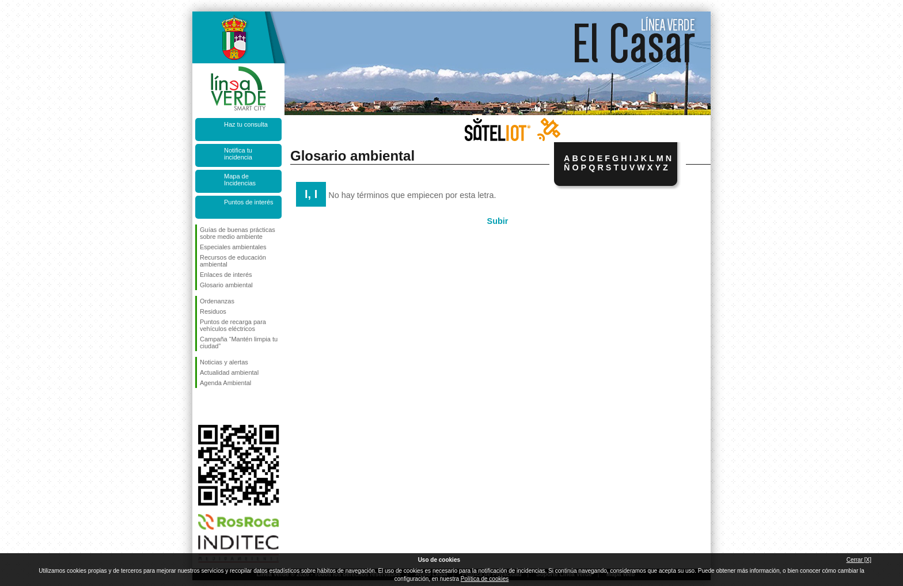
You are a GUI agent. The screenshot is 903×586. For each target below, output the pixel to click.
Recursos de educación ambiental (233, 261)
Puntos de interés (249, 202)
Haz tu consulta (246, 124)
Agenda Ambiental (225, 382)
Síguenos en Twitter (221, 406)
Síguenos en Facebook (202, 406)
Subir (498, 221)
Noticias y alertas (224, 362)
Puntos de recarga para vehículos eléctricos (233, 325)
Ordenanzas (217, 301)
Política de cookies (485, 579)
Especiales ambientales (233, 246)
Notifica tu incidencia (238, 154)
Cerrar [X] (859, 560)
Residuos (213, 311)
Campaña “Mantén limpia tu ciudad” (239, 342)
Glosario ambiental (226, 284)
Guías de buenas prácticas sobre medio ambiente (237, 233)
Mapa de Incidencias (240, 180)
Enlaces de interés (226, 274)
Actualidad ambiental (229, 372)
